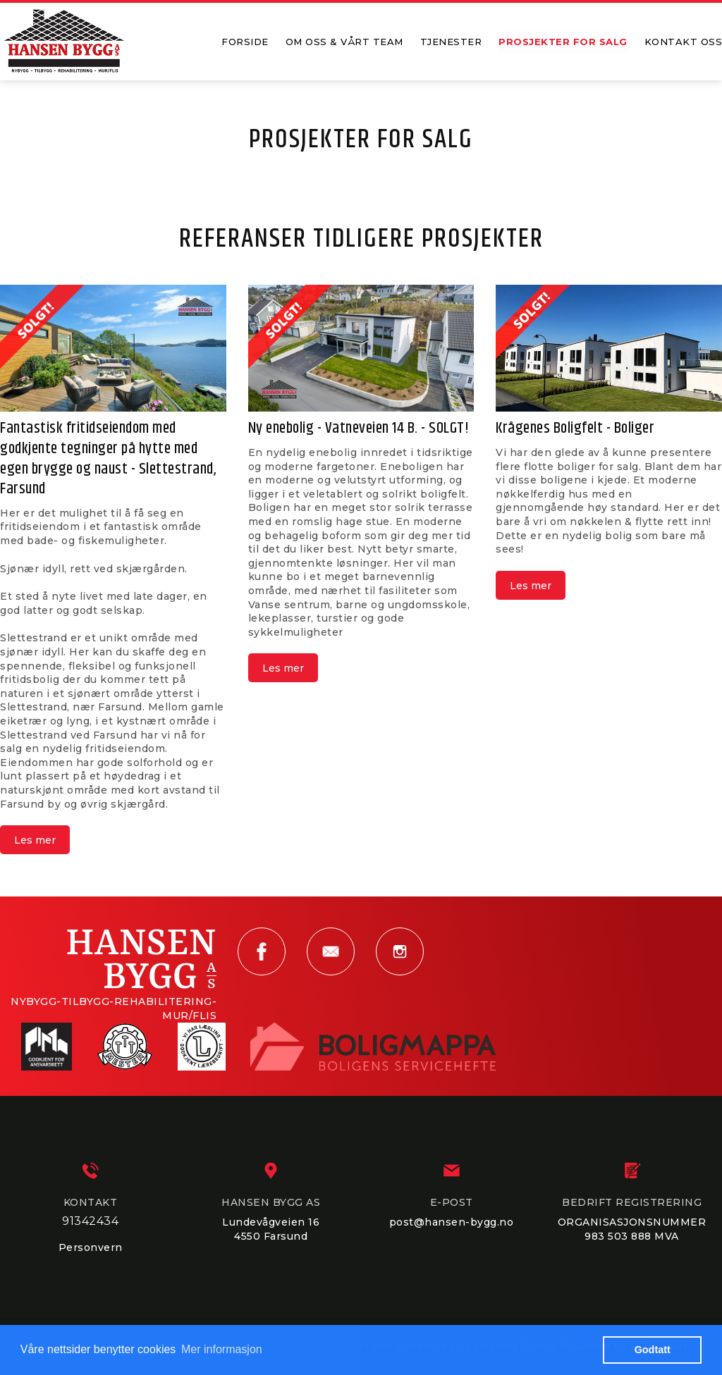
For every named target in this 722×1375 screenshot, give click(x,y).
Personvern (91, 1247)
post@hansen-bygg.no (451, 1222)
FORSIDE (245, 41)
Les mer (35, 840)
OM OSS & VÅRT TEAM (344, 41)
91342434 (90, 1221)
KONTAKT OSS (683, 41)
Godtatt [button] (653, 1349)
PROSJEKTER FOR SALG (563, 41)
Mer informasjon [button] (221, 1349)
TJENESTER (451, 41)
